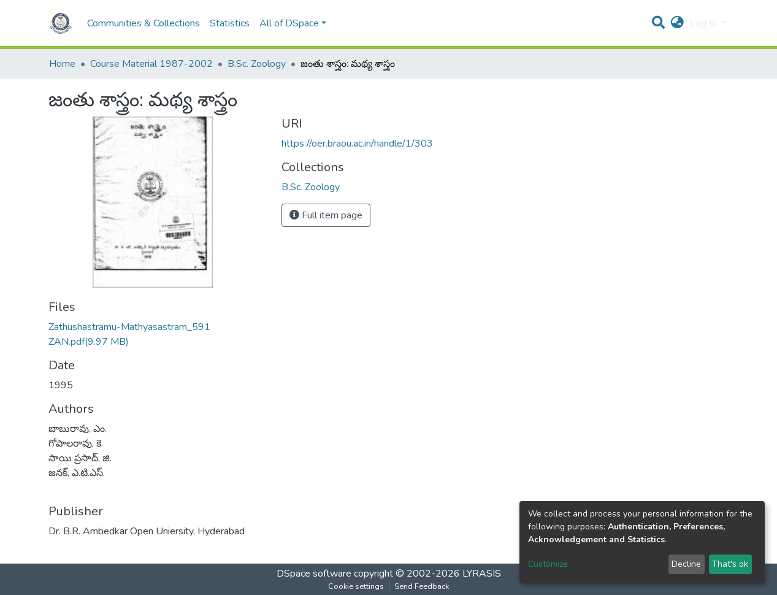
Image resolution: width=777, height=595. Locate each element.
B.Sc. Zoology (257, 64)
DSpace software (314, 573)
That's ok (730, 564)
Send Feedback (421, 586)
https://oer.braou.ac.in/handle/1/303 (357, 143)
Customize (548, 564)
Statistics (230, 23)
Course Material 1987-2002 (151, 64)
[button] (677, 23)
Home (62, 64)
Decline (686, 564)
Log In (704, 23)
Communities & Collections (143, 23)
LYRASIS (481, 573)
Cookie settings (356, 586)
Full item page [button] (325, 215)
